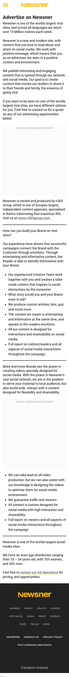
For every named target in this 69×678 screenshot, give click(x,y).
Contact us (31, 637)
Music (30, 616)
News (42, 616)
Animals (15, 608)
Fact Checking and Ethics (34, 645)
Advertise (13, 637)
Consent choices (34, 668)
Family (28, 608)
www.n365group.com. (34, 218)
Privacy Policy (53, 637)
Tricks (35, 624)
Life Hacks (16, 616)
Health (41, 608)
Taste (22, 624)
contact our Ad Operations (39, 572)
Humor (55, 608)
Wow (46, 624)
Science (55, 616)
